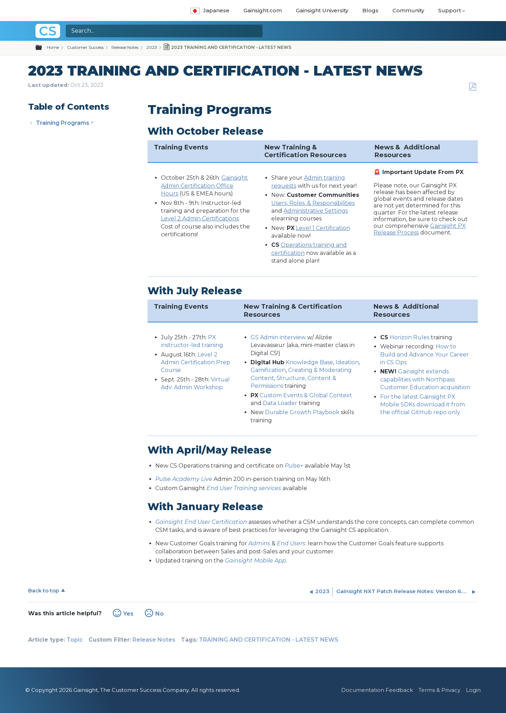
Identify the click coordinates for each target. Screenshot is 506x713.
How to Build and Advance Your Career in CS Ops (424, 354)
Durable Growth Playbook (302, 412)
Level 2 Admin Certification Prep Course (195, 362)
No (159, 613)
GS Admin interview (278, 337)
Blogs (370, 10)
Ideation (347, 362)
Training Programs (62, 123)
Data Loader (280, 403)
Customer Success (85, 47)
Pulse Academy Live (183, 479)
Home (53, 47)
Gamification (268, 370)
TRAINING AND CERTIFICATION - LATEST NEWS (268, 639)
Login (473, 690)
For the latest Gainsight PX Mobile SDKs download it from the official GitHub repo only (422, 404)
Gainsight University (322, 10)
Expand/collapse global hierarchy (43, 48)
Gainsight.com (263, 10)
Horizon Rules (409, 337)
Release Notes (124, 47)
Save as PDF (472, 87)
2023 (152, 47)
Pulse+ (294, 465)
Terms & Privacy (439, 690)
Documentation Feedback (377, 690)
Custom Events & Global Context (306, 395)
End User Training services (244, 488)
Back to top (43, 590)
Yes (128, 613)
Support (449, 10)
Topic (74, 639)
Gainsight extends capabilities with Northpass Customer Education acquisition (425, 379)
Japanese (209, 10)
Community (408, 10)
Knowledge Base (309, 362)
